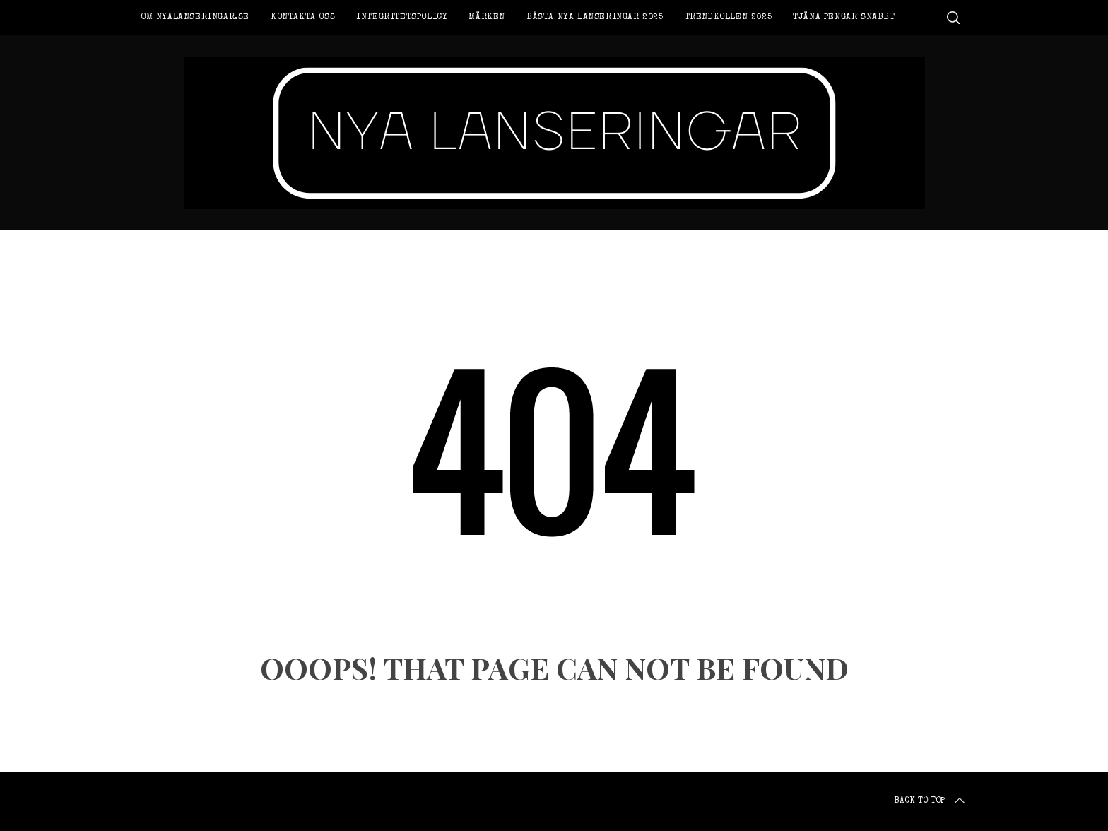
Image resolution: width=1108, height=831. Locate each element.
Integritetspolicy (401, 17)
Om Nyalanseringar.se (195, 17)
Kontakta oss (303, 17)
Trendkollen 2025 (728, 17)
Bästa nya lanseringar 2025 (595, 17)
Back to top (930, 801)
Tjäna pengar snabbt (844, 17)
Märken (486, 17)
